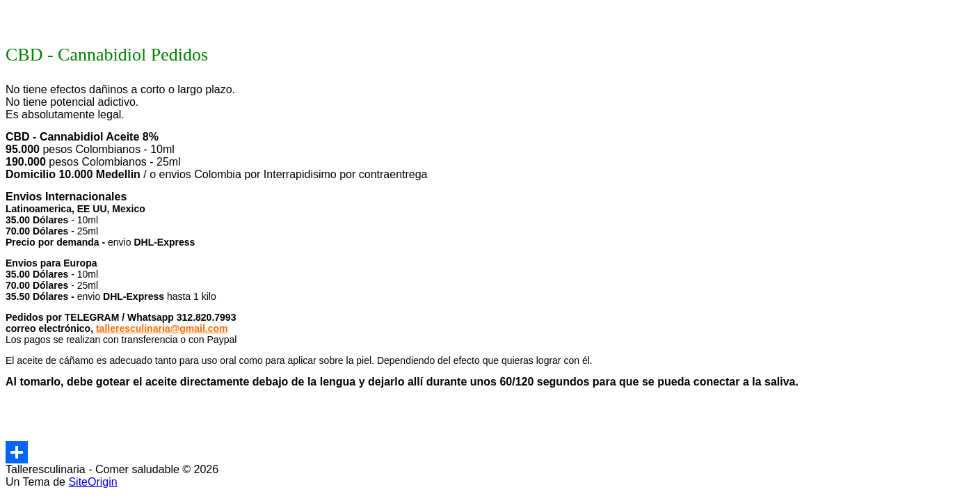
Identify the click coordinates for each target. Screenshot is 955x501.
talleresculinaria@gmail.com (162, 328)
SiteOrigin (92, 482)
